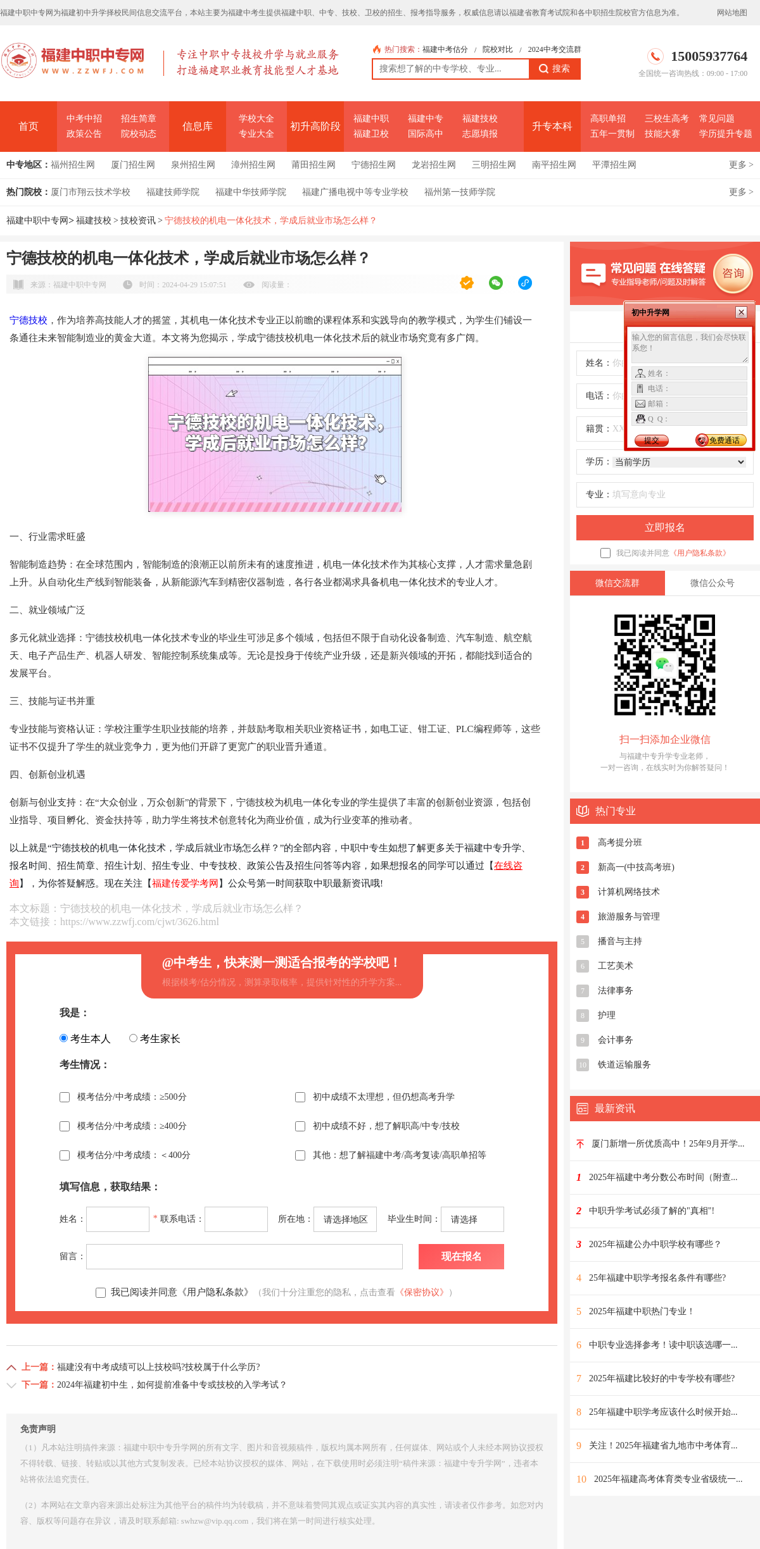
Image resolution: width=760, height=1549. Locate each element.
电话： (599, 396)
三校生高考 (667, 118)
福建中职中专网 (37, 220)
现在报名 (461, 1256)
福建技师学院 (173, 192)
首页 (28, 126)
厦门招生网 (133, 165)
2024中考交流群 (554, 49)
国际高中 (425, 134)
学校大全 (256, 118)
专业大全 (256, 134)
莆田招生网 (313, 165)
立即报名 (665, 527)
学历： (599, 461)
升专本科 (552, 126)
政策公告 (84, 134)
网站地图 (732, 12)
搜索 (554, 69)
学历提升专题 (725, 134)
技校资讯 (138, 220)
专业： (599, 494)
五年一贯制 (612, 134)
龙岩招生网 (434, 165)
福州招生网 (73, 165)
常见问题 (717, 118)
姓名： (599, 363)
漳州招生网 (253, 165)
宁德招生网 (374, 165)
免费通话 (724, 440)
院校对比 (498, 49)
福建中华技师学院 (250, 192)
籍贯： (599, 428)
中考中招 (84, 118)
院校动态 (138, 134)
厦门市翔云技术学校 (90, 192)
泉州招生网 (193, 165)
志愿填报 (480, 134)
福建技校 (480, 118)
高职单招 (608, 118)
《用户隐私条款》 (699, 553)
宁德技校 (29, 320)
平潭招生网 (614, 165)
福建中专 (425, 118)
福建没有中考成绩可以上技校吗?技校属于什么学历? (158, 1367)
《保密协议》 (421, 1292)
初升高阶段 (315, 126)
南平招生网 (554, 165)
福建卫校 (371, 134)
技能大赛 (662, 134)
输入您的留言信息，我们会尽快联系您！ (690, 347)
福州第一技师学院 (459, 192)
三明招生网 (494, 165)
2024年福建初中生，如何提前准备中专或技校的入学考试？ (172, 1385)
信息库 (197, 126)
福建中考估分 (445, 49)
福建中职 (371, 118)
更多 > (741, 165)
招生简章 (138, 118)
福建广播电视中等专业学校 (355, 192)
